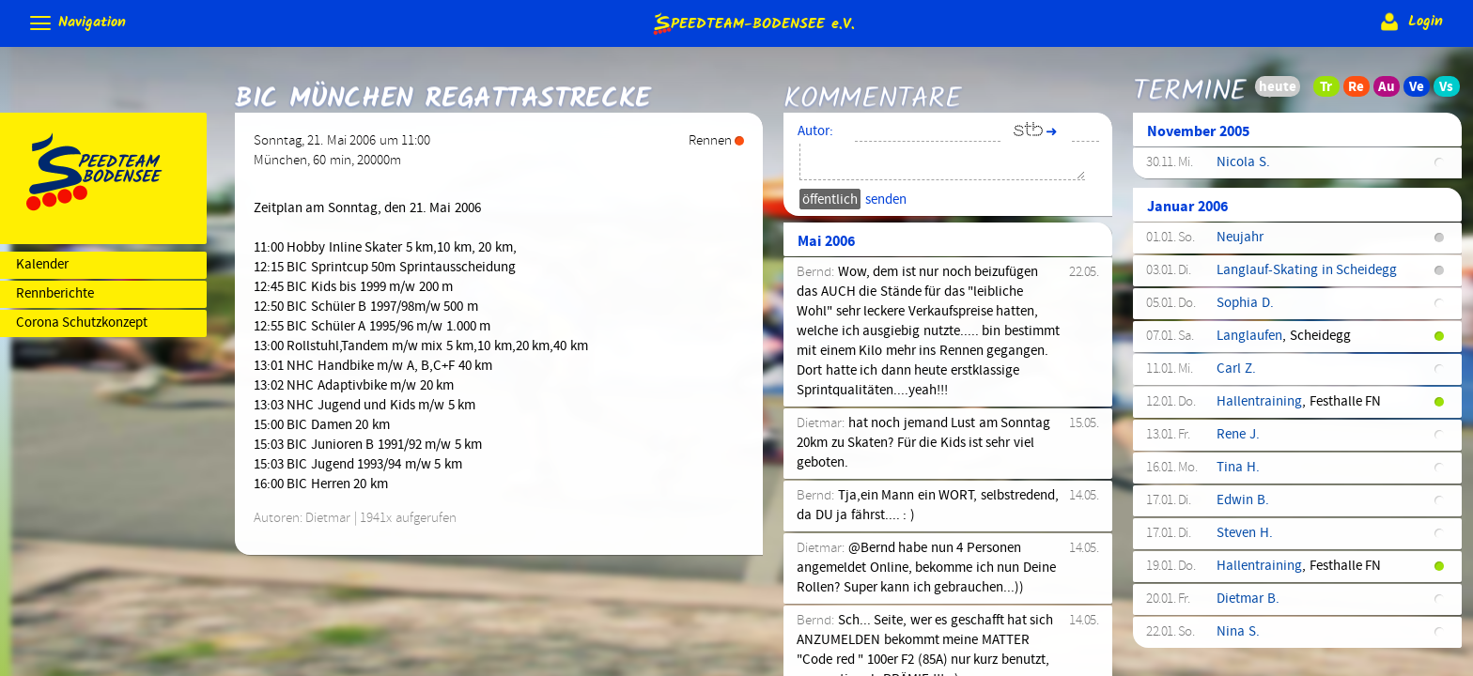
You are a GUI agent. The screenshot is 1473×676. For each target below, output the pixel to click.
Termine (1190, 78)
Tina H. (1238, 467)
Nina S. (1238, 631)
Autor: (815, 131)
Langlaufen (1249, 336)
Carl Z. (1236, 369)
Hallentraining (1259, 401)
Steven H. (1244, 533)
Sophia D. (1245, 303)
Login (1409, 21)
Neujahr (1240, 237)
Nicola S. (1243, 162)
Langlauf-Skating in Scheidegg (1307, 270)
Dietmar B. (1248, 599)
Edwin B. (1242, 500)
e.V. (752, 23)
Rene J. (1238, 434)
